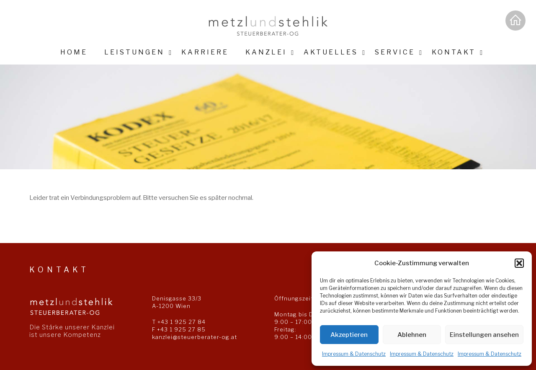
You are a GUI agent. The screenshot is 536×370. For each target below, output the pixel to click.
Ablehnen (411, 335)
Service (395, 52)
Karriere (205, 52)
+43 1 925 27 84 (181, 321)
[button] (519, 263)
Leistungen (134, 52)
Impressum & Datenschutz (354, 354)
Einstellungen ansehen (484, 335)
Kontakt (454, 52)
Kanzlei (266, 52)
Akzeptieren (349, 335)
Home (74, 52)
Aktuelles (331, 52)
